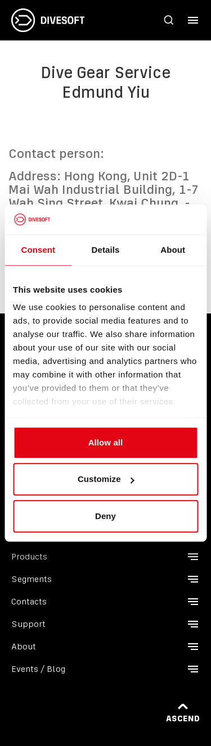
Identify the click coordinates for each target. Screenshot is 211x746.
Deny (105, 516)
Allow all (105, 442)
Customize (106, 479)
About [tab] (172, 249)
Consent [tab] (38, 249)
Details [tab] (106, 249)
